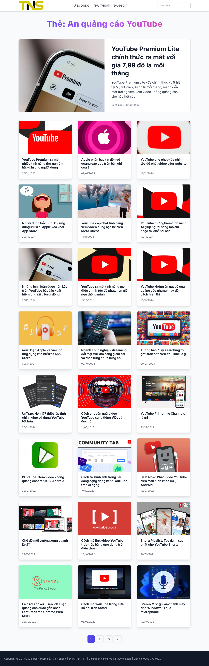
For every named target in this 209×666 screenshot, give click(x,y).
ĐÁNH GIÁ (120, 5)
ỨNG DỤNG (81, 5)
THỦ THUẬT (101, 5)
